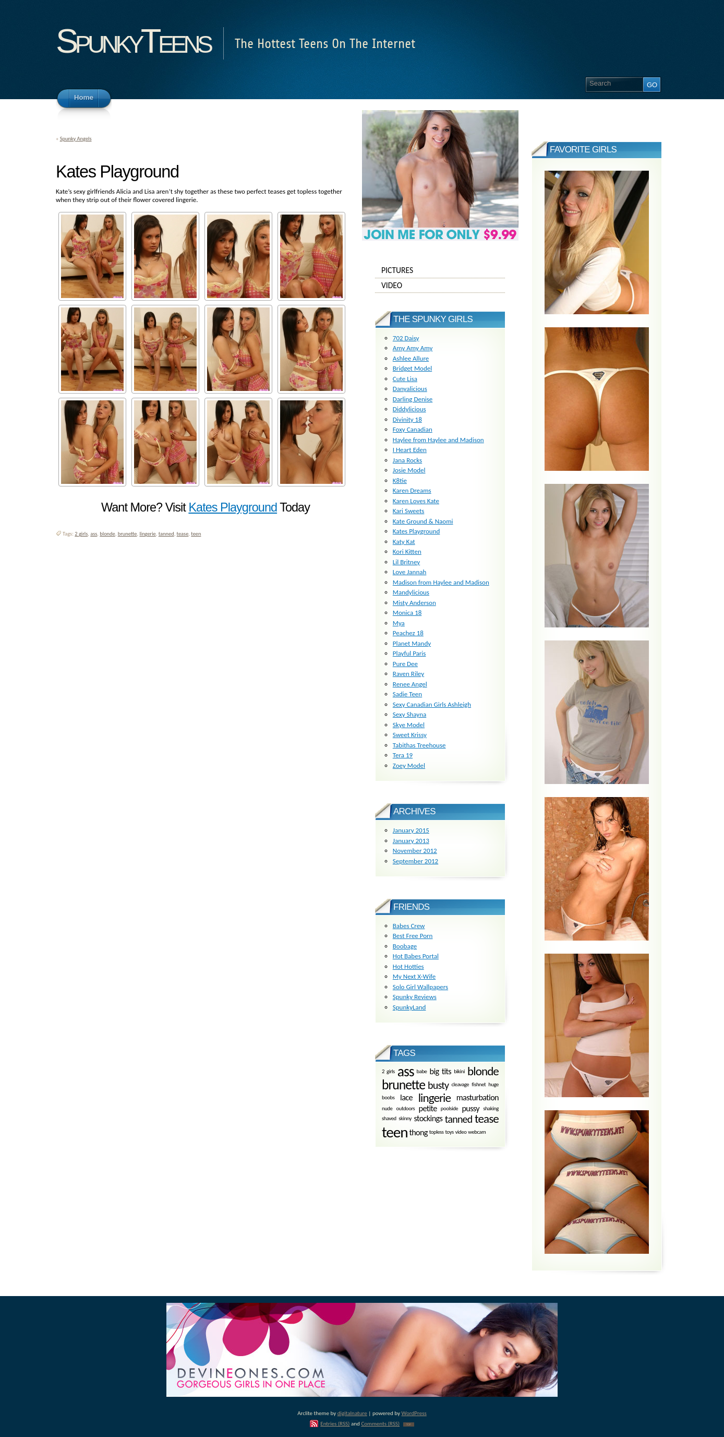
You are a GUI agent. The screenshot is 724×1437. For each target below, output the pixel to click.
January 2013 (411, 841)
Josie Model (409, 470)
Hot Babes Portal (416, 956)
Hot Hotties (408, 966)
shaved (389, 1118)
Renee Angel (410, 684)
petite (428, 1108)
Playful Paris (409, 653)
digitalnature (352, 1413)
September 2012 (415, 861)
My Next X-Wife (414, 976)
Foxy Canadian (412, 429)
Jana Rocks (407, 460)
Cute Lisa (405, 379)
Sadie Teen (407, 694)
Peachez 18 (408, 633)
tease (183, 533)
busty (438, 1085)
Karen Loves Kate (416, 501)
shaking (491, 1108)
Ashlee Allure (411, 358)
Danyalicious (410, 389)
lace (406, 1097)
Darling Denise (412, 399)
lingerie (147, 533)
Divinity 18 (407, 419)
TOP (408, 1424)
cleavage (460, 1085)
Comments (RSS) (380, 1423)
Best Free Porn (413, 936)
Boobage (405, 946)
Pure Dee (405, 664)
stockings (428, 1119)
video (461, 1132)
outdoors (405, 1108)
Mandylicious (411, 592)
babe (422, 1070)
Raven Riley (408, 674)
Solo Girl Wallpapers (420, 987)
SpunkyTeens (133, 41)
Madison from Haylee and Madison (441, 582)
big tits (441, 1071)
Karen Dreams (412, 490)
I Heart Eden (410, 450)
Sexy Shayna (409, 714)
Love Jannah (410, 572)
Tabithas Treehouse (419, 745)
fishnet (479, 1085)
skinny (405, 1118)
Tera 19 (403, 755)
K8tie (400, 480)
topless (436, 1132)
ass (93, 533)
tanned (166, 533)
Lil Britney (406, 562)
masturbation (477, 1097)
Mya (399, 623)
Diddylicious (409, 409)
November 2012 (415, 850)
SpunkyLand (409, 1007)
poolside (449, 1108)
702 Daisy (406, 338)
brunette (127, 533)
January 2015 (411, 830)
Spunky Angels (76, 138)
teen (196, 533)
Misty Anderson (414, 603)
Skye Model (409, 725)
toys (449, 1132)
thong (418, 1132)
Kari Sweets (409, 511)
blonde (107, 533)
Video (440, 285)
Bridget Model (412, 368)
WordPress (414, 1413)
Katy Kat (404, 541)
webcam (477, 1132)
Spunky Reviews (415, 997)
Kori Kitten (407, 551)
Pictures (440, 270)
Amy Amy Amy (413, 348)
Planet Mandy (412, 643)
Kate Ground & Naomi (423, 521)
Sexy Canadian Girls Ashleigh (432, 704)
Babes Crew (409, 926)
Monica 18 (407, 612)
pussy (470, 1108)
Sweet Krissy (410, 735)
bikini (459, 1070)
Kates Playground (232, 507)
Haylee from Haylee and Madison (438, 440)
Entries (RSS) (334, 1423)
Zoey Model (409, 765)
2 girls (81, 533)
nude (387, 1108)
